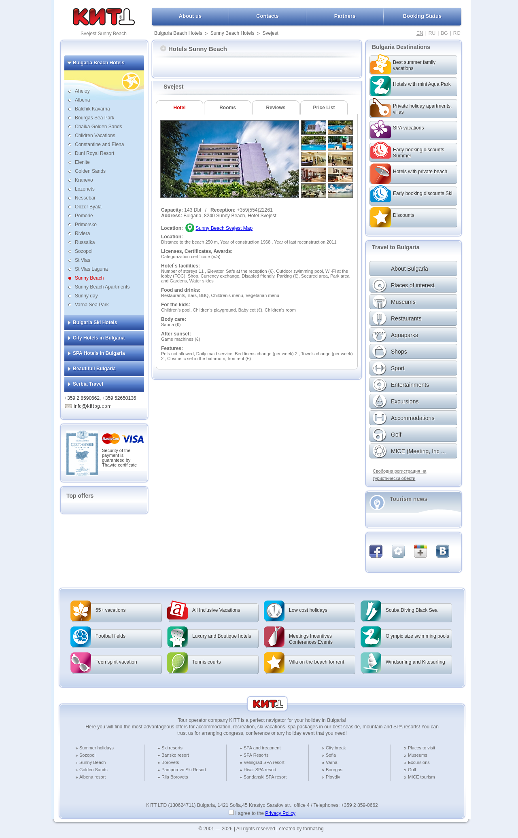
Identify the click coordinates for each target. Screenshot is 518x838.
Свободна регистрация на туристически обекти (399, 475)
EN (419, 33)
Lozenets (85, 189)
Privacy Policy (280, 813)
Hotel (180, 107)
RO (457, 33)
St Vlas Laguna (91, 269)
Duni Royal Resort (94, 153)
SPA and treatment (262, 747)
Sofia (331, 755)
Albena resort (92, 776)
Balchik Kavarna (92, 109)
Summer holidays (96, 747)
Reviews (275, 107)
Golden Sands (90, 171)
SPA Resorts (256, 755)
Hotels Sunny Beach (193, 48)
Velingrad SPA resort (264, 762)
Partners (345, 16)
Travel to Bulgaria (395, 247)
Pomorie (84, 216)
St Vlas (82, 260)
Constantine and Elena (99, 144)
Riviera (82, 233)
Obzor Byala (88, 207)
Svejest (270, 33)
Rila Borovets (174, 776)
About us (190, 16)
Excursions (419, 762)
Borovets (170, 762)
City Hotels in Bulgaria (99, 338)
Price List (324, 107)
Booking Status (422, 16)
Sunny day (86, 296)
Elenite (82, 162)
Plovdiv (333, 776)
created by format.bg (301, 829)
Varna (332, 762)
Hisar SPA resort (260, 769)
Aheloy (82, 91)
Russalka (85, 242)
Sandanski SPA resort (265, 776)
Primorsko (86, 224)
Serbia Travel (88, 384)
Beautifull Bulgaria (94, 368)
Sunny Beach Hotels (232, 33)
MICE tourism (421, 776)
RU (432, 33)
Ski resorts (172, 747)
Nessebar (85, 198)
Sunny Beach (89, 278)
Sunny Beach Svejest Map (224, 228)
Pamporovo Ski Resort (183, 769)
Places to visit (421, 747)
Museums (417, 755)
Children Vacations (95, 135)
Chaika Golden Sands (98, 126)
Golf (412, 769)
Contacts (267, 16)
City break (336, 747)
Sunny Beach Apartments (102, 287)
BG (444, 33)
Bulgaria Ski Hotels (95, 322)
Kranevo (84, 180)
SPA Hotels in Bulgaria (99, 353)
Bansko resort (175, 755)
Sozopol (83, 251)
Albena (82, 100)
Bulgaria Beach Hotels (178, 33)
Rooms (227, 107)
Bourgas (334, 769)
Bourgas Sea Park (94, 118)
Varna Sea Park (92, 305)
